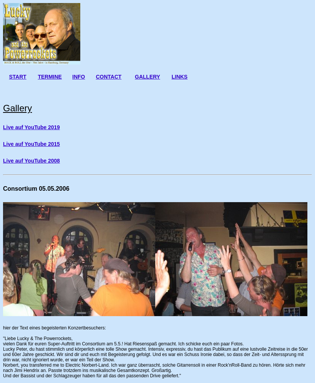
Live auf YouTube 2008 (31, 161)
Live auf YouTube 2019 (31, 127)
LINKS (180, 77)
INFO (78, 77)
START (18, 77)
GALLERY (147, 77)
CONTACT (108, 77)
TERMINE (50, 77)
